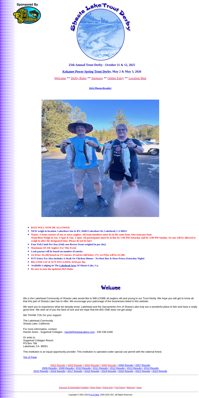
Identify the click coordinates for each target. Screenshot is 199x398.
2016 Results (57, 371)
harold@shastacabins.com (80, 331)
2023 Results (159, 371)
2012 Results (117, 368)
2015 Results (40, 371)
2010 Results (83, 368)
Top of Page (30, 357)
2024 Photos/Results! (100, 88)
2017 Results (74, 371)
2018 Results (91, 371)
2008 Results (49, 368)
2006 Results (125, 365)
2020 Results (125, 371)
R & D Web (94, 395)
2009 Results (66, 368)
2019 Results (108, 371)
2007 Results (142, 365)
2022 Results (142, 371)
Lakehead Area (67, 265)
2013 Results (134, 368)
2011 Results (100, 368)
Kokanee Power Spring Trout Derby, (86, 71)
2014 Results (151, 368)
